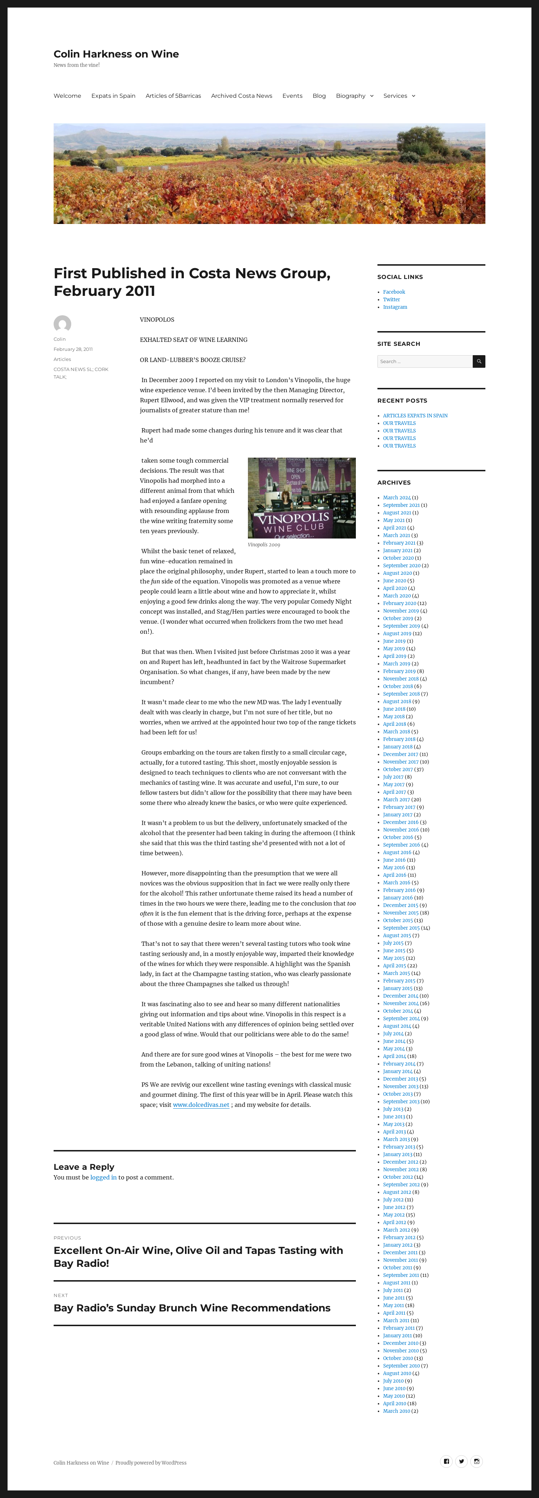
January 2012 (398, 1245)
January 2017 (398, 815)
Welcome (67, 95)
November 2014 (401, 1003)
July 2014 (393, 1034)
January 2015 (398, 988)
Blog (319, 95)
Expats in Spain (113, 95)
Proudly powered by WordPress (151, 1463)
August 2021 (397, 513)
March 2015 (396, 973)
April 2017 (394, 792)
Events (292, 95)
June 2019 (394, 641)
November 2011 (400, 1260)
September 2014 (401, 1019)
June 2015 (394, 951)
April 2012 (394, 1222)
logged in (103, 1177)
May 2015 (394, 958)
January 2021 (398, 551)
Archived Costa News (241, 95)
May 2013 (393, 1124)
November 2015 (401, 913)
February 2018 (399, 739)
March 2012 (396, 1230)
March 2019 (397, 664)
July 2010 (393, 1381)
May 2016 (394, 868)
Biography (351, 95)
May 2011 (393, 1305)
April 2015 (394, 966)
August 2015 (397, 936)
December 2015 (400, 905)
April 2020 (395, 588)
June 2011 (394, 1298)
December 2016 (401, 822)
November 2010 (401, 1351)
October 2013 (398, 1094)
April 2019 (395, 656)
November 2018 (401, 679)
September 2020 (402, 566)
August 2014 (397, 1026)
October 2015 (398, 920)
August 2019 (397, 634)
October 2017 (398, 769)
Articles (62, 359)
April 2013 (394, 1132)
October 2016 (398, 837)
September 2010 (401, 1366)
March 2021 (396, 535)
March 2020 (397, 596)
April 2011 (394, 1313)
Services (395, 95)
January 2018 (398, 747)
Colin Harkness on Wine (116, 54)
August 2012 (397, 1192)
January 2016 (398, 898)
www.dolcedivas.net (201, 1104)
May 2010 (394, 1396)
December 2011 (400, 1253)
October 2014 (398, 1011)
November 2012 (401, 1170)
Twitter (391, 300)
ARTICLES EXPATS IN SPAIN (415, 416)
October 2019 (398, 618)
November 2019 (401, 611)
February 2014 (399, 1064)
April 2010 (394, 1404)
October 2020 (398, 558)
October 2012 (398, 1177)
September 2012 (401, 1185)
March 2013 (396, 1139)
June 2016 (394, 860)
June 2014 (394, 1041)
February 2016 (399, 890)
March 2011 (396, 1321)
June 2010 (394, 1388)
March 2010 (396, 1411)
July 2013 (393, 1109)
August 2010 (397, 1373)
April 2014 (394, 1056)
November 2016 (401, 830)
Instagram (395, 307)
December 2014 (400, 996)
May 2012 (394, 1215)
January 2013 (397, 1154)
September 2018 (401, 694)
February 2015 (399, 981)
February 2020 (399, 603)
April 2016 (395, 875)
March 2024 (397, 498)
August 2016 (397, 852)
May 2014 (394, 1049)
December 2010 (400, 1343)
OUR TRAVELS (399, 423)
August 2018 (397, 701)
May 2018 (394, 717)
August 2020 (397, 573)
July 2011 (393, 1290)
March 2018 (396, 732)
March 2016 (397, 883)
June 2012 (394, 1207)
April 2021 (394, 528)
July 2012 (393, 1200)
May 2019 (394, 649)
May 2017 (394, 785)
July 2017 (393, 777)
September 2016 (401, 845)
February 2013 (399, 1147)
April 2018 (394, 724)
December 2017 (400, 754)
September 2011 (401, 1275)
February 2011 (399, 1328)
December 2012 (400, 1162)
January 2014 (398, 1071)
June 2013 (394, 1117)
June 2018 (394, 709)
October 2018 (398, 686)
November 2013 (400, 1087)
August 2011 (397, 1283)
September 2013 (401, 1102)
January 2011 (397, 1336)
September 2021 (401, 505)
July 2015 (393, 943)
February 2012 (399, 1237)
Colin (60, 339)
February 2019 (399, 671)
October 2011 (397, 1268)
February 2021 (399, 543)
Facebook (394, 292)
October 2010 (398, 1358)
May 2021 (394, 520)
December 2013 (400, 1079)
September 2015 (401, 928)
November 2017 (401, 762)
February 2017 (399, 807)
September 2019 (401, 626)
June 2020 (394, 581)
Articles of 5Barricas (173, 95)
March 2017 (396, 800)
